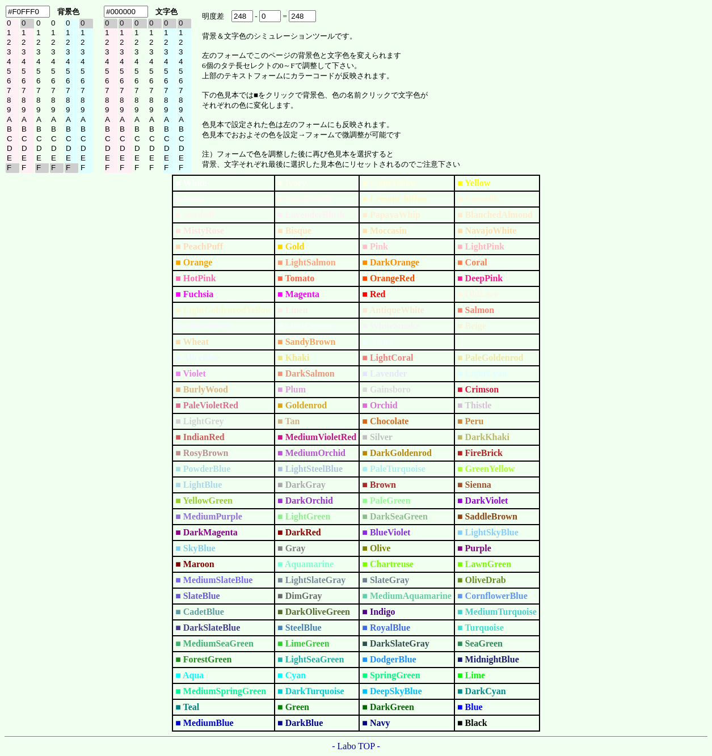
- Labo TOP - (356, 746)
